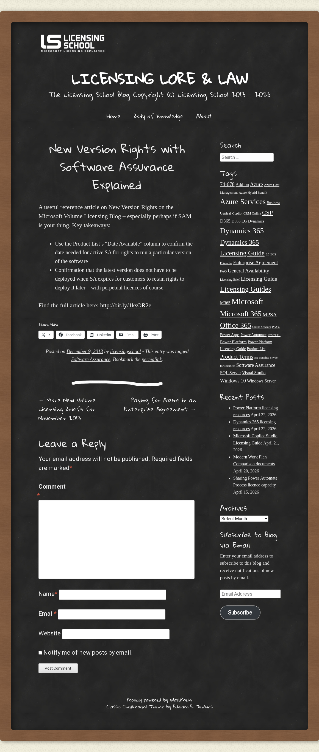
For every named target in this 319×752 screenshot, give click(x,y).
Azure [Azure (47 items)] (256, 184)
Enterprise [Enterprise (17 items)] (226, 263)
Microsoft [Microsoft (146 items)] (247, 301)
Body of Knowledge (158, 116)
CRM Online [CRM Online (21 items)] (252, 213)
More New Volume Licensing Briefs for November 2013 (67, 409)
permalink (152, 359)
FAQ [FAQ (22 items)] (223, 271)
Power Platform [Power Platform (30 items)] (233, 341)
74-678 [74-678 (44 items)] (227, 184)
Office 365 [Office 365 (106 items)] (235, 325)
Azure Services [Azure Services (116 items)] (243, 202)
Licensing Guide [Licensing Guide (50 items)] (259, 279)
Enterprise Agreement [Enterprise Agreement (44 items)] (255, 262)
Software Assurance (90, 359)
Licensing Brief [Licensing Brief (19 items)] (230, 279)
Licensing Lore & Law (159, 78)
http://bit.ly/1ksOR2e (125, 305)
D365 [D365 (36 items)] (225, 221)
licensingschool (125, 351)
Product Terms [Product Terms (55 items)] (236, 357)
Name (47, 593)
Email (47, 613)
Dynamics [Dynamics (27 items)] (256, 221)
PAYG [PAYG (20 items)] (276, 327)
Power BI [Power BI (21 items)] (274, 335)
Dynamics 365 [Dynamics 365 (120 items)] (242, 231)
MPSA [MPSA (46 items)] (269, 314)
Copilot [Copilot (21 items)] (237, 213)
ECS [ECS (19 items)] (273, 254)
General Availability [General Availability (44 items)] (248, 271)
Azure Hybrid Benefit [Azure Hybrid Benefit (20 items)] (253, 193)
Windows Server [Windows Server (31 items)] (261, 381)
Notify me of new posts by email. (88, 652)
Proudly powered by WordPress (159, 699)
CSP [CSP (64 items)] (267, 212)
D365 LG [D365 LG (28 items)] (239, 221)
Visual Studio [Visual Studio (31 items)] (253, 372)
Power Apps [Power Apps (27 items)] (230, 335)
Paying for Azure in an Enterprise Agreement (160, 405)
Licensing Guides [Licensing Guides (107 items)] (245, 289)
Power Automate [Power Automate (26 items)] (253, 335)
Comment (50, 491)
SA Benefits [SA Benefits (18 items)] (261, 357)
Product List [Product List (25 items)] (256, 349)
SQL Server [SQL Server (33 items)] (230, 372)
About (204, 116)
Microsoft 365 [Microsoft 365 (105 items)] (241, 314)
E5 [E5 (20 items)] (267, 254)
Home (114, 116)
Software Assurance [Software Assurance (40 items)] (255, 365)
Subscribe (240, 612)
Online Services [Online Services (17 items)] (261, 326)
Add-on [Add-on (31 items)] (242, 184)
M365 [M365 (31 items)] (225, 302)
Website (49, 633)
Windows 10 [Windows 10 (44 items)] (233, 381)
